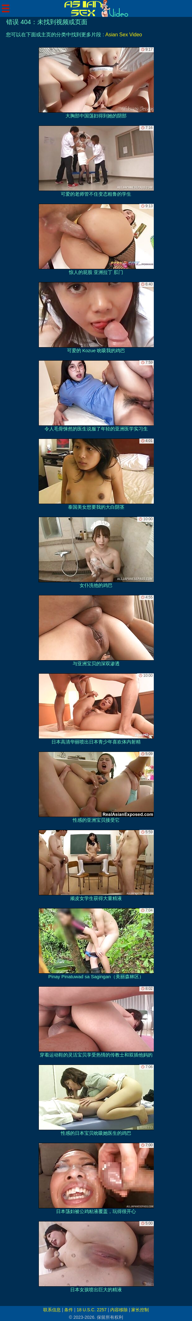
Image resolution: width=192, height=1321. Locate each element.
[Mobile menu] (6, 8)
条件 (68, 1309)
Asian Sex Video (123, 34)
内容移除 (119, 1309)
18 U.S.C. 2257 (92, 1309)
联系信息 (52, 1309)
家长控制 (140, 1309)
